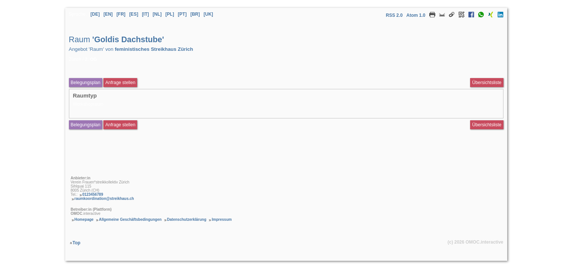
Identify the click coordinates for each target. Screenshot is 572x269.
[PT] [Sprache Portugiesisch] (182, 14)
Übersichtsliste (486, 82)
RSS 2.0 (394, 15)
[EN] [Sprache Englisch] (108, 14)
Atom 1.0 (416, 15)
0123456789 (92, 194)
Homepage (84, 219)
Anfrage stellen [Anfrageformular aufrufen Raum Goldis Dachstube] (120, 82)
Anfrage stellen (120, 124)
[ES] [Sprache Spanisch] (133, 14)
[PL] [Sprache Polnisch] (170, 14)
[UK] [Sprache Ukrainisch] (208, 14)
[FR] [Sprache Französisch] (120, 14)
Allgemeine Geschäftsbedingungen (130, 219)
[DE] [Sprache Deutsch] (95, 14)
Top (77, 242)
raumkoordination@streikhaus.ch (104, 199)
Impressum (221, 219)
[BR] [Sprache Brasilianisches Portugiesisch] (195, 14)
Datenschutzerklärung (186, 219)
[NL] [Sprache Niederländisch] (157, 14)
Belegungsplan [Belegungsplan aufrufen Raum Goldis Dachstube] (85, 82)
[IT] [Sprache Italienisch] (145, 14)
